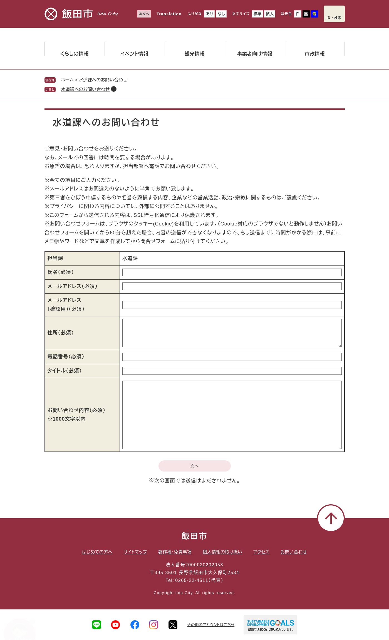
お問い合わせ (294, 552)
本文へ (144, 14)
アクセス (261, 552)
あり (209, 14)
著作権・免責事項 (175, 552)
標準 (257, 14)
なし (221, 14)
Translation (169, 14)
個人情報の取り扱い (222, 552)
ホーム (67, 80)
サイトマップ (135, 552)
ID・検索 (334, 18)
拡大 (270, 14)
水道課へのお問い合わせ (85, 89)
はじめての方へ (97, 552)
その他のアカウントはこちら (211, 624)
